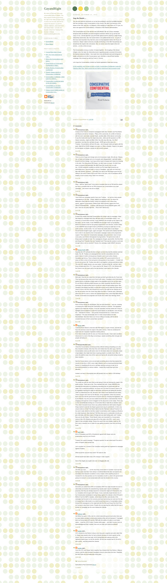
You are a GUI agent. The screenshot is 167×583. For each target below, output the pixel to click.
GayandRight (52, 8)
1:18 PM (77, 527)
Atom (94, 564)
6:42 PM (77, 210)
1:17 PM (77, 510)
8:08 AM (77, 480)
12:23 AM (78, 463)
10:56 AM (78, 544)
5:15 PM (77, 178)
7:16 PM (77, 271)
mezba (80, 531)
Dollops (80, 514)
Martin (79, 325)
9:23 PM (77, 376)
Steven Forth (81, 250)
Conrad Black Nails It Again (53, 52)
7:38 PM (77, 298)
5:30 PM (77, 191)
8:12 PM (77, 340)
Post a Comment (82, 561)
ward (79, 432)
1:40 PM (90, 119)
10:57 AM (78, 557)
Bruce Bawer (49, 44)
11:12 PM (78, 428)
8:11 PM (77, 321)
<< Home (78, 567)
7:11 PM (77, 245)
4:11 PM (77, 151)
